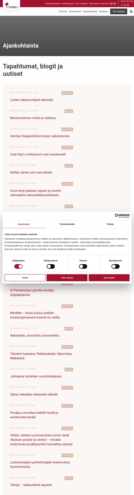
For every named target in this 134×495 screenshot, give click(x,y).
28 (122, 326)
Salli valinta (67, 277)
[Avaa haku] (131, 11)
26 (103, 326)
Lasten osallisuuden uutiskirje (89, 163)
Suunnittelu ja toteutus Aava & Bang (110, 490)
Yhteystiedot (94, 3)
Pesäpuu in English (111, 3)
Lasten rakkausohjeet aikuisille (31, 100)
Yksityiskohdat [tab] (67, 224)
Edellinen (17, 326)
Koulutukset (75, 11)
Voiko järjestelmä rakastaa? (88, 186)
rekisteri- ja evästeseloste (41, 490)
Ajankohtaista (90, 11)
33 (68, 333)
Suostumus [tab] (24, 224)
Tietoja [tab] (110, 224)
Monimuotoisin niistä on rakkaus (91, 100)
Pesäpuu (11, 5)
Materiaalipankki (52, 3)
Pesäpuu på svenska (114, 3)
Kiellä (25, 277)
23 (73, 326)
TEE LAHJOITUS (38, 469)
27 (112, 326)
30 (54, 333)
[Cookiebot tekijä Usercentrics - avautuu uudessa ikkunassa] (117, 216)
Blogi (119, 93)
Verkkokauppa (67, 3)
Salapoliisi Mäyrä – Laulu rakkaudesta (36, 186)
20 (44, 326)
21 (54, 326)
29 (45, 333)
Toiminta (63, 11)
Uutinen (59, 93)
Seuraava (83, 333)
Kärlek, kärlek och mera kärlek (31, 140)
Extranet (104, 3)
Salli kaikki (109, 277)
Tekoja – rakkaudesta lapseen (90, 298)
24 (83, 326)
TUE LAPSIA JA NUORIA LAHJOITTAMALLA (67, 369)
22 (63, 326)
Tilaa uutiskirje (81, 3)
